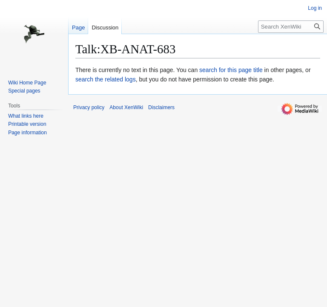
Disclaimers (161, 107)
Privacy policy (88, 107)
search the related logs (105, 79)
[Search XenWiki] (291, 26)
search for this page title (231, 70)
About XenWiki (126, 107)
